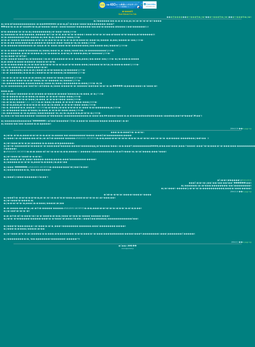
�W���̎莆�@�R (242, 17)
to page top (247, 128)
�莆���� (177, 17)
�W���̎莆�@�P (196, 17)
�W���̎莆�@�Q (218, 17)
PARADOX (247, 180)
